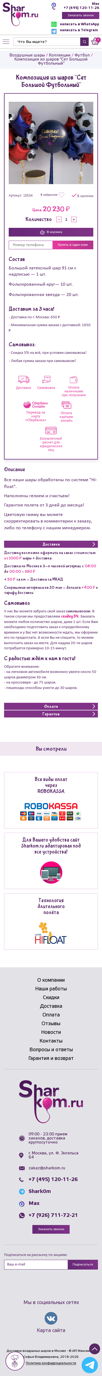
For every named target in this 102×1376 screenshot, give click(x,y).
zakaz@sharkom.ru (47, 1168)
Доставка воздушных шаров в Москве (36, 1350)
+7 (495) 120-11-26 (81, 8)
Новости (51, 1032)
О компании (51, 980)
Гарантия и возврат (51, 1058)
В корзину (51, 232)
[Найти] (46, 41)
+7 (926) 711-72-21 (53, 1215)
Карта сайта (51, 1330)
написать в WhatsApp (75, 24)
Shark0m (40, 1191)
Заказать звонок (80, 15)
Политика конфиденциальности (51, 1363)
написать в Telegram (74, 31)
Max (95, 3)
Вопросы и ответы (51, 1050)
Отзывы (51, 1024)
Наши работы (51, 989)
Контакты (51, 1041)
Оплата (51, 1015)
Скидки (51, 998)
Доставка (51, 1006)
